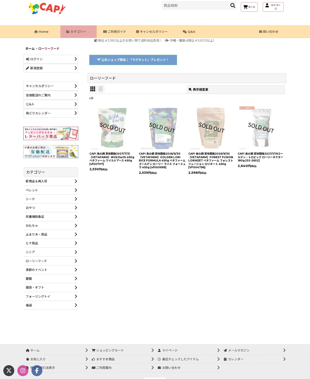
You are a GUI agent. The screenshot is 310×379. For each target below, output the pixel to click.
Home (41, 32)
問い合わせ (268, 32)
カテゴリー (78, 32)
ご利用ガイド (114, 32)
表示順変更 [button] (198, 90)
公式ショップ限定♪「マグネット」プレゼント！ (133, 60)
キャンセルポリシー (152, 32)
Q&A (189, 32)
